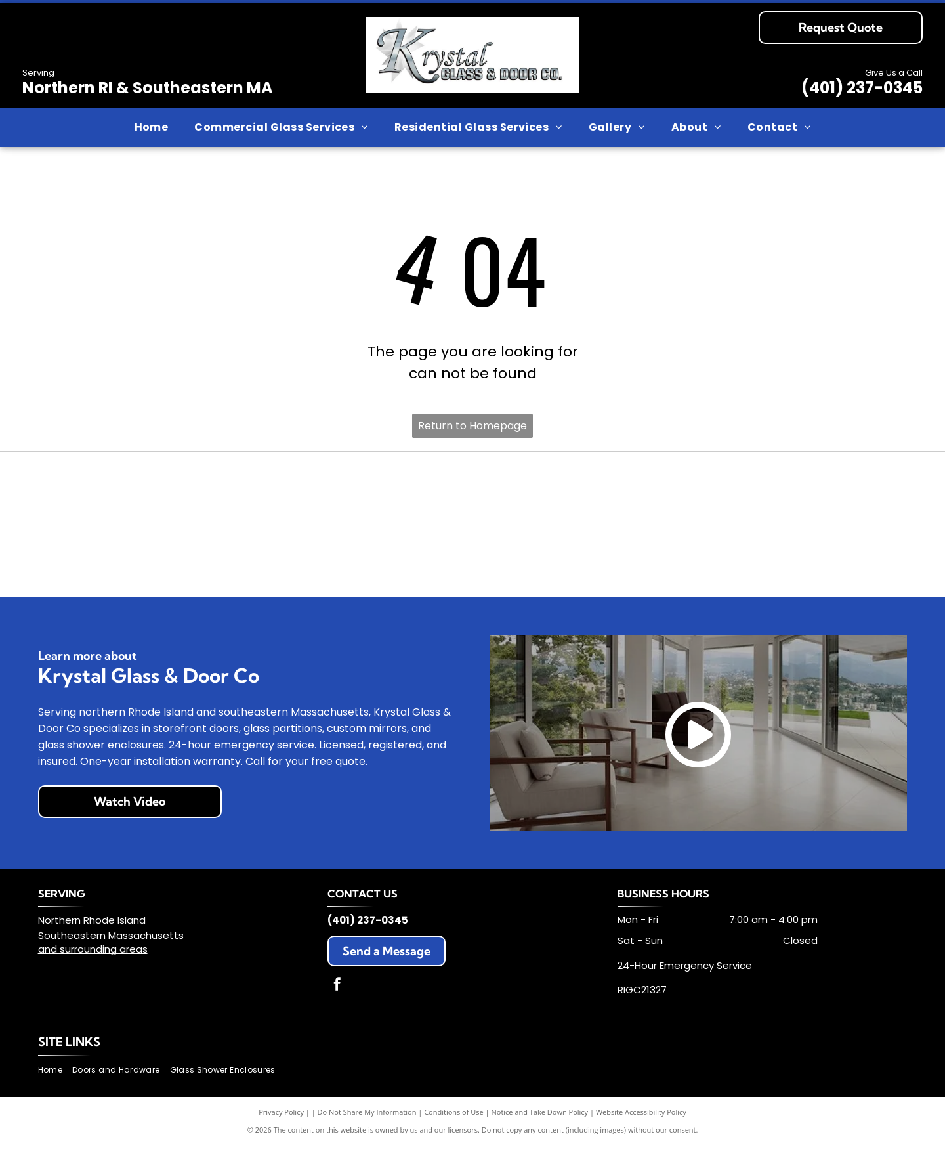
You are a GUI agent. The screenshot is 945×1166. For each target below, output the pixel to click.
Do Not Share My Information (367, 1133)
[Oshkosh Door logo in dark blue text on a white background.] (831, 499)
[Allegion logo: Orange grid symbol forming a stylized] (113, 499)
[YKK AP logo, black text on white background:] (688, 569)
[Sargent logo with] (257, 569)
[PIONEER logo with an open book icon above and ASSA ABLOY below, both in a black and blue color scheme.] (113, 569)
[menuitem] (151, 127)
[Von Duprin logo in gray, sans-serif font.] (544, 569)
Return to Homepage (472, 425)
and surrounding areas (93, 969)
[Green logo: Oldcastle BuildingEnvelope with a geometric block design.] (688, 499)
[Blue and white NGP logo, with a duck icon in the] (544, 499)
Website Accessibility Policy (641, 1133)
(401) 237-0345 (862, 87)
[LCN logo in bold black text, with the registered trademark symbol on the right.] (400, 499)
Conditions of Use (454, 1133)
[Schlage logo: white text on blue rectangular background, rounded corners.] (400, 569)
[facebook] (337, 1006)
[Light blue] (257, 499)
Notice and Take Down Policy (540, 1133)
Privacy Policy (281, 1133)
